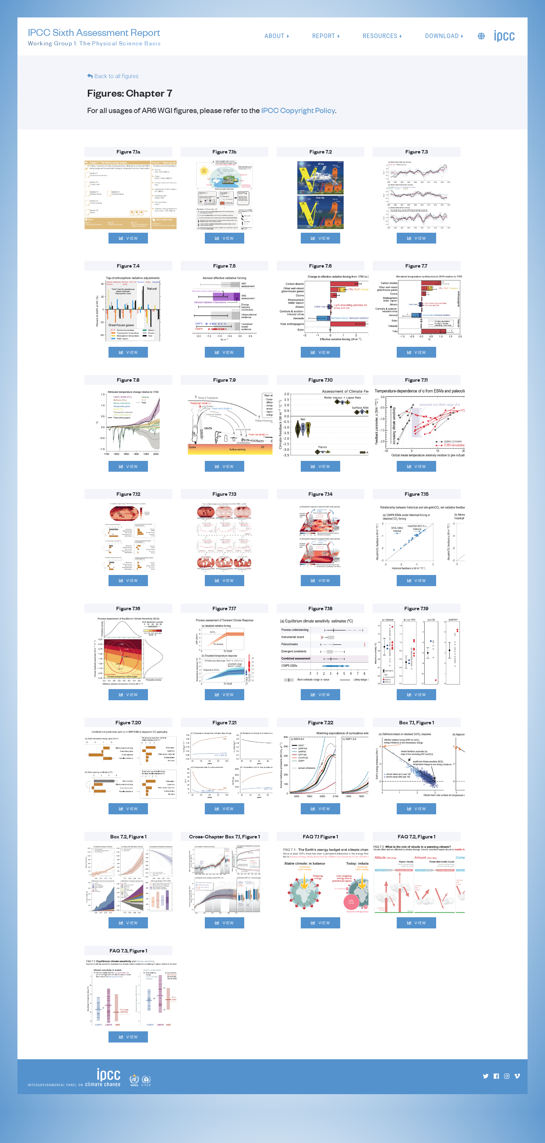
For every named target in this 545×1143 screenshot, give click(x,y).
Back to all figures (117, 76)
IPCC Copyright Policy (298, 110)
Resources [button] (380, 36)
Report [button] (323, 36)
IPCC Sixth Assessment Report (94, 37)
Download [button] (442, 36)
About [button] (274, 36)
